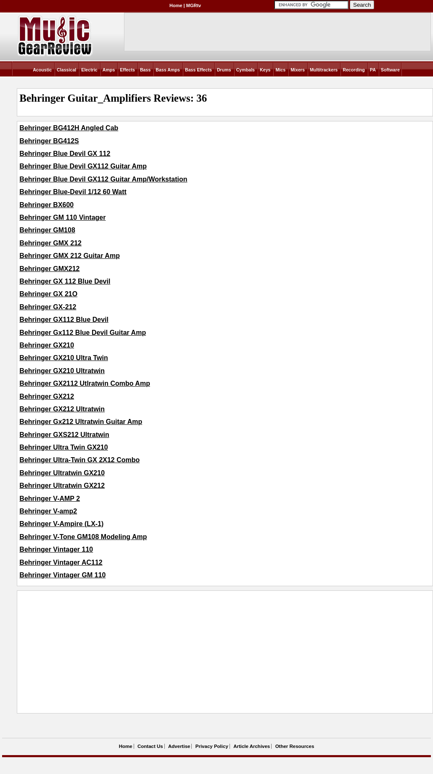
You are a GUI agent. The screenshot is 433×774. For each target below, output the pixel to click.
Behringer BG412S (49, 141)
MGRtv (193, 5)
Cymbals (245, 69)
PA (373, 69)
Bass (145, 69)
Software (390, 69)
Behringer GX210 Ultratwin (62, 370)
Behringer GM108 (47, 230)
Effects (127, 69)
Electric (89, 69)
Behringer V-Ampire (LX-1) (61, 523)
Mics (280, 69)
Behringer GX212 (46, 396)
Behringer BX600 (46, 204)
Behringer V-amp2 (48, 511)
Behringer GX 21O (48, 293)
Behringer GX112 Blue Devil (63, 319)
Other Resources (294, 746)
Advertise (179, 746)
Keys (265, 69)
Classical (66, 69)
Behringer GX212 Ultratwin (62, 409)
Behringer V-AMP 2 (49, 498)
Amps (109, 69)
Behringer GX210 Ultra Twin (63, 357)
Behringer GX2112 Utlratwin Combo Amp (84, 383)
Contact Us (150, 746)
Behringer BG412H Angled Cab (68, 128)
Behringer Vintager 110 (56, 549)
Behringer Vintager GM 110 (62, 575)
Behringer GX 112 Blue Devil (64, 281)
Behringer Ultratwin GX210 (62, 473)
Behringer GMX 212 (50, 243)
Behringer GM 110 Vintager (62, 217)
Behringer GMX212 (49, 268)
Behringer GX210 (46, 345)
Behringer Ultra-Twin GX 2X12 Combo (79, 459)
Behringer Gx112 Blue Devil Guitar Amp (82, 332)
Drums (224, 69)
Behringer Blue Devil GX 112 (64, 153)
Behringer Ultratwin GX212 (62, 485)
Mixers (297, 69)
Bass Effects (198, 69)
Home (175, 5)
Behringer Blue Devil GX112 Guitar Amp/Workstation (103, 179)
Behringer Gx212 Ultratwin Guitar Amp (80, 421)
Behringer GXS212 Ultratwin (64, 434)
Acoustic (42, 69)
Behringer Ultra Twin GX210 (63, 447)
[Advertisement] (172, 652)
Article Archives (251, 746)
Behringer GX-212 (47, 307)
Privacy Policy (211, 746)
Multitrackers (324, 69)
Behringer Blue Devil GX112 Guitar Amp (83, 166)
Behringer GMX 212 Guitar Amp (69, 255)
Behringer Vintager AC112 (60, 562)
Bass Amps (168, 69)
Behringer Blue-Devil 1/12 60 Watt (73, 191)
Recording (354, 69)
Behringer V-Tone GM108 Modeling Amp (83, 536)
